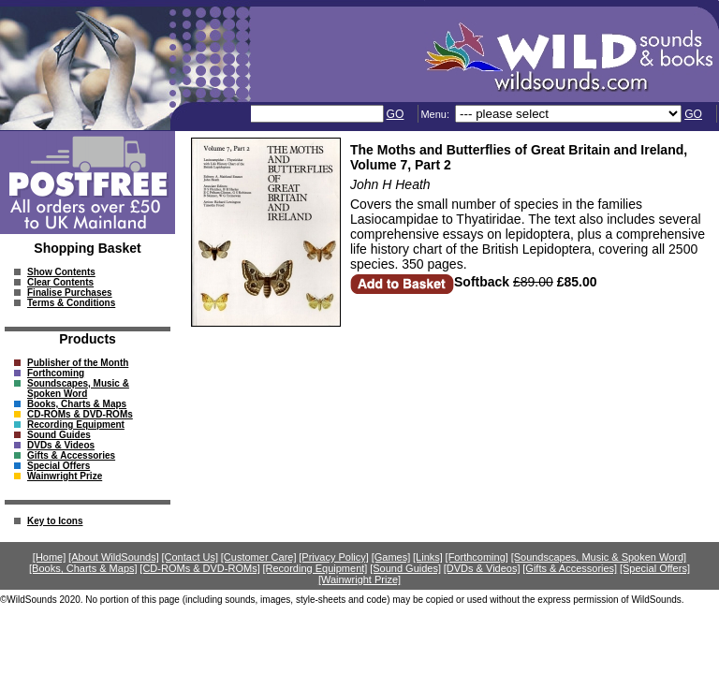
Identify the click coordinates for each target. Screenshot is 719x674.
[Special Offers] (655, 568)
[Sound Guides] (405, 568)
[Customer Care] (259, 557)
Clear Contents (60, 282)
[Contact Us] (190, 557)
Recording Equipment (76, 424)
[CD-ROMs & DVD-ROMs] (199, 568)
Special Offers (58, 466)
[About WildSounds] (113, 557)
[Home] (49, 557)
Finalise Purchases (69, 292)
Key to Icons (54, 521)
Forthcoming (55, 373)
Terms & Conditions (71, 303)
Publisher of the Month (77, 363)
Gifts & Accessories (71, 455)
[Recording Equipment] (314, 568)
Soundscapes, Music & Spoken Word (78, 388)
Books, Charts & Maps (76, 404)
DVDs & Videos (61, 445)
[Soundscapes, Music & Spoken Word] (599, 557)
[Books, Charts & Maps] (83, 568)
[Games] (391, 557)
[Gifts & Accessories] (569, 568)
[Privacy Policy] (334, 557)
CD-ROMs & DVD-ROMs (80, 414)
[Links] (428, 557)
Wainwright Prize (64, 476)
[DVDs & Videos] (482, 568)
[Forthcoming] (477, 557)
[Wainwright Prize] (359, 579)
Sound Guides (59, 435)
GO (395, 114)
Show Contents (61, 272)
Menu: (436, 114)
